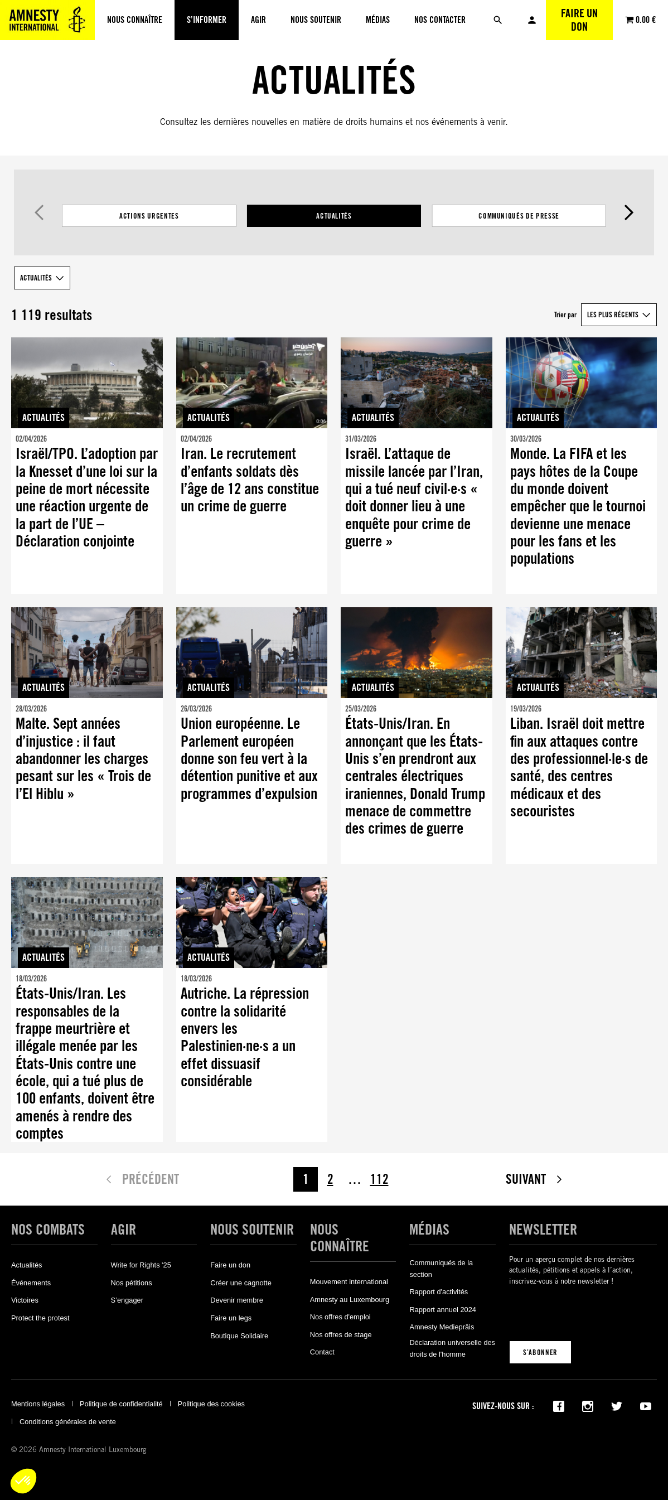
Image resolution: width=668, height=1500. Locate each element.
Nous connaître (339, 1238)
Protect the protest (40, 1318)
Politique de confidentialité (121, 1404)
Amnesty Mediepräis (441, 1327)
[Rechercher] (498, 20)
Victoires (24, 1300)
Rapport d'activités (438, 1292)
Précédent (39, 212)
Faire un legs (230, 1318)
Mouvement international (349, 1282)
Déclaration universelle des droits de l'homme (452, 1348)
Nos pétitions (131, 1283)
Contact (322, 1352)
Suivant (628, 212)
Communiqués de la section (441, 1268)
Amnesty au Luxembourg (349, 1299)
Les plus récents (612, 314)
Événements (31, 1283)
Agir (123, 1229)
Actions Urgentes (148, 215)
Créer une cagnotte (241, 1283)
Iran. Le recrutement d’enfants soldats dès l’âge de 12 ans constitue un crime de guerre (250, 480)
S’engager (127, 1300)
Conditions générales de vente (68, 1421)
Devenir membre (236, 1300)
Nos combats (48, 1229)
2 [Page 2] (330, 1179)
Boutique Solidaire (239, 1336)
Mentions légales (38, 1404)
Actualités (334, 215)
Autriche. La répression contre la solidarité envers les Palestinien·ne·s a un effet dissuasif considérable (245, 1037)
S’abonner (540, 1352)
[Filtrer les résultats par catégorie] (334, 215)
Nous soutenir (252, 1229)
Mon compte (532, 20)
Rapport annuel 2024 (442, 1309)
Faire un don (579, 20)
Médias (429, 1229)
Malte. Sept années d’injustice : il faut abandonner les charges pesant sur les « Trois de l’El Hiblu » (83, 758)
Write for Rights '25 (141, 1265)
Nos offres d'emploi (340, 1317)
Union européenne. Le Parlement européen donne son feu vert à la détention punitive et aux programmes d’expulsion (249, 758)
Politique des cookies (211, 1404)
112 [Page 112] (379, 1179)
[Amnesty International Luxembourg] (47, 20)
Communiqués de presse (518, 215)
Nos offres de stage (341, 1334)
